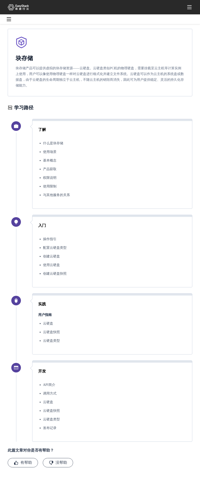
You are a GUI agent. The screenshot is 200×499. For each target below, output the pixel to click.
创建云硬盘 (51, 256)
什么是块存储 (53, 143)
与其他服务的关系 (56, 195)
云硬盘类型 (51, 340)
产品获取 (49, 169)
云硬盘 (48, 323)
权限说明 (49, 178)
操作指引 (49, 239)
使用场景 (49, 152)
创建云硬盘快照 (55, 273)
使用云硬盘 (51, 265)
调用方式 (49, 393)
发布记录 (49, 428)
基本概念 (49, 160)
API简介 (49, 385)
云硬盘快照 (51, 332)
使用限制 (49, 186)
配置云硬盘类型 (55, 248)
